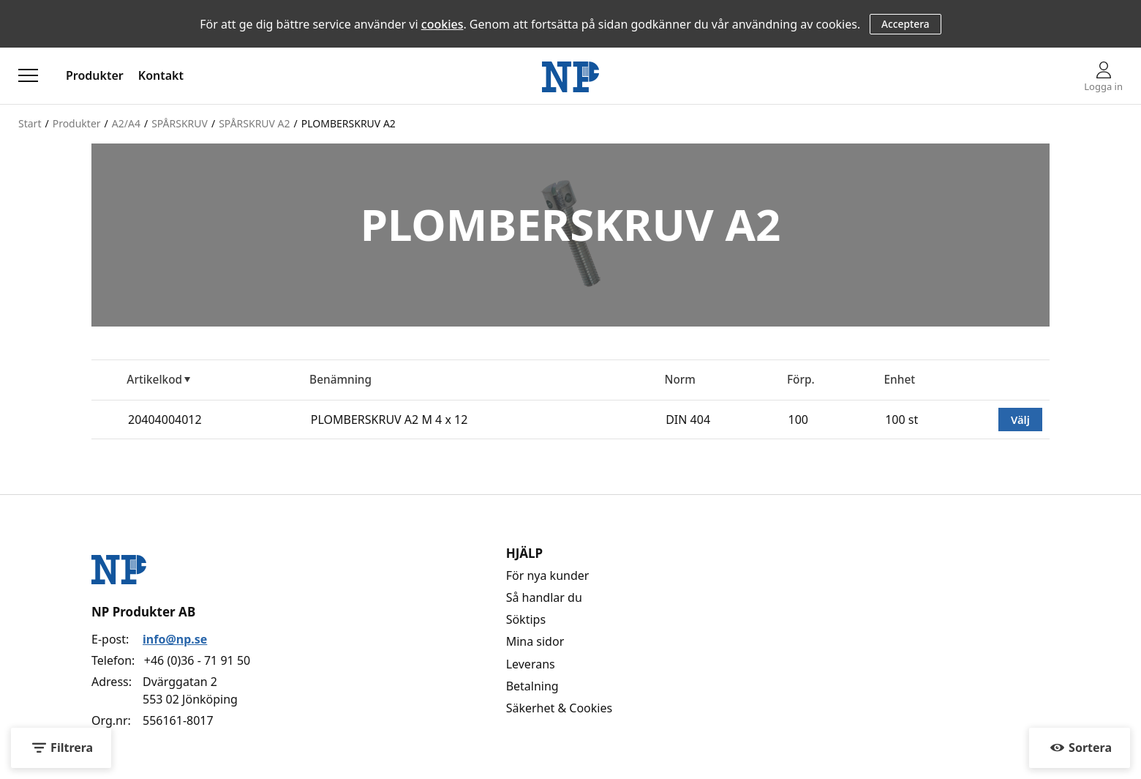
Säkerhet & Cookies (559, 708)
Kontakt (161, 75)
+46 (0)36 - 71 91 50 (197, 660)
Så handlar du (544, 597)
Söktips (526, 619)
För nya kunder (548, 575)
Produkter (95, 75)
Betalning (532, 686)
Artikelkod (154, 379)
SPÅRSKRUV (179, 123)
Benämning (340, 379)
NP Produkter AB (143, 611)
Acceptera (905, 24)
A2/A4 (126, 123)
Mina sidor (535, 641)
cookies (442, 24)
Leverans (530, 664)
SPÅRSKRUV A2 (254, 123)
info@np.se (175, 639)
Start (29, 123)
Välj (1020, 419)
